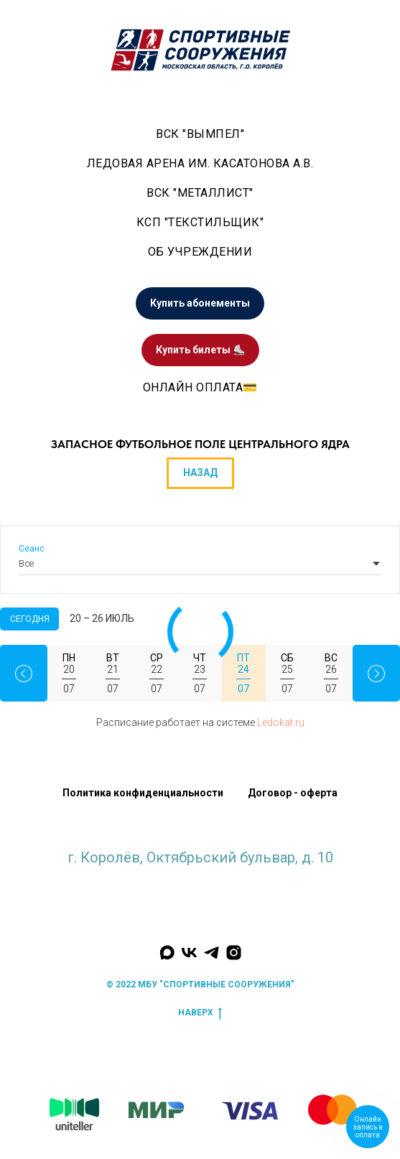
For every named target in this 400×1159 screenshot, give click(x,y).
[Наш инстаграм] (234, 953)
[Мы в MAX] (167, 953)
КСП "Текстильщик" (200, 222)
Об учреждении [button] (200, 252)
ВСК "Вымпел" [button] (200, 134)
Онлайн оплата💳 (200, 387)
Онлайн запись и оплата (368, 1127)
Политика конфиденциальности (142, 793)
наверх (200, 1012)
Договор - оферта (293, 793)
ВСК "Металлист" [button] (200, 193)
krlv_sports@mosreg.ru (200, 872)
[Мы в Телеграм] (211, 953)
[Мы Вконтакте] (189, 953)
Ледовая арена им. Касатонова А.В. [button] (200, 163)
